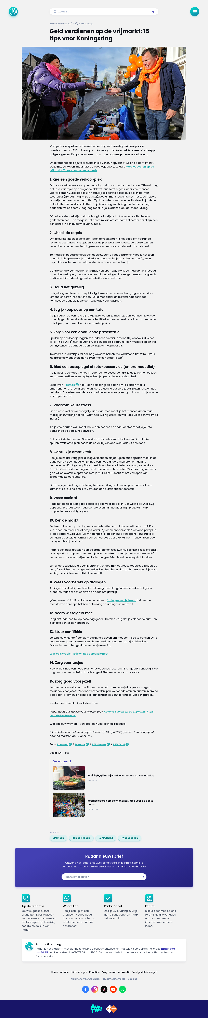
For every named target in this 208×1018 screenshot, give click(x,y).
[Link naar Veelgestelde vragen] (144, 972)
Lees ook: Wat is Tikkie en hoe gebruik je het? (79, 653)
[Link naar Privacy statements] (113, 979)
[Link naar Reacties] (94, 972)
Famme (80, 744)
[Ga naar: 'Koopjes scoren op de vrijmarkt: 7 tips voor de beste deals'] (105, 805)
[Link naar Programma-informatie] (116, 972)
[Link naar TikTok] (104, 989)
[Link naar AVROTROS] (96, 1008)
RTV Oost (119, 744)
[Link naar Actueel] (64, 972)
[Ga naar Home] (13, 11)
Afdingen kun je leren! (121, 600)
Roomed (69, 385)
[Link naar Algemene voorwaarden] (85, 979)
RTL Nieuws (99, 744)
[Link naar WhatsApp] (122, 989)
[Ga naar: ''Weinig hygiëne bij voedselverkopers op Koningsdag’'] (105, 778)
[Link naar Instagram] (94, 989)
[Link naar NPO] (112, 1008)
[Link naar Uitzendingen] (79, 972)
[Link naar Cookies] (132, 979)
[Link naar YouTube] (113, 989)
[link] (58, 838)
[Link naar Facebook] (85, 989)
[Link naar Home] (54, 972)
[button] (153, 11)
